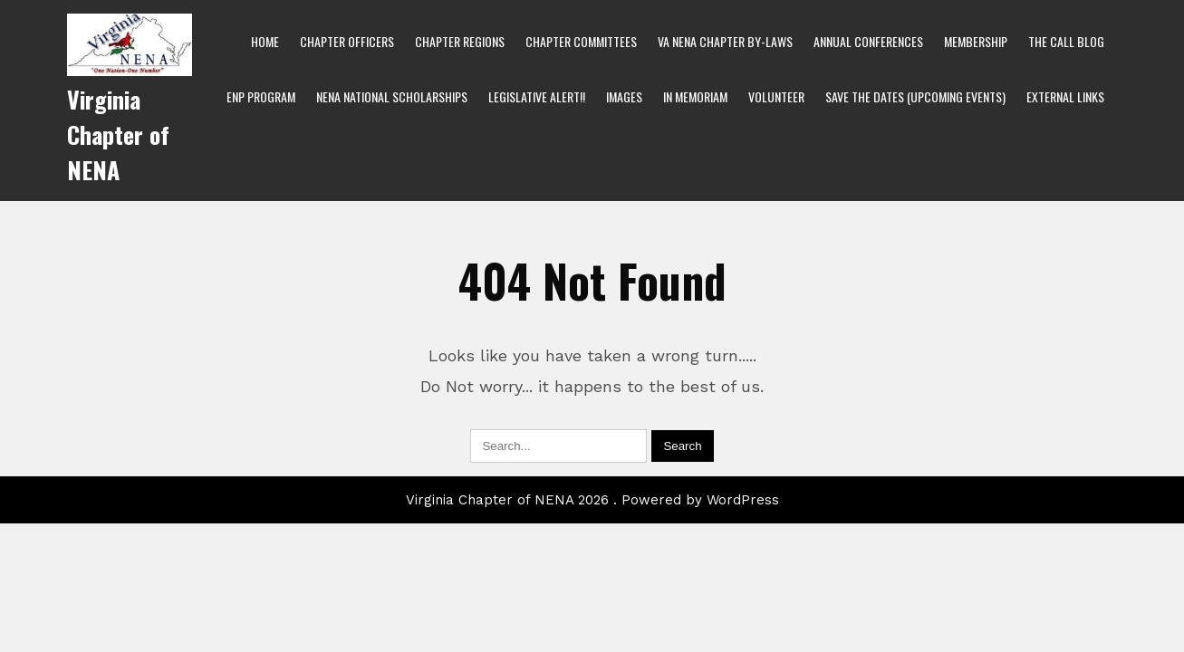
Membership (975, 41)
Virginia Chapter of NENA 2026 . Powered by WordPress (592, 500)
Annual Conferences (868, 41)
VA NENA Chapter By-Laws (725, 41)
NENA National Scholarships (391, 96)
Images (624, 96)
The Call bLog (1066, 41)
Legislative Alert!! (536, 96)
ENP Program (260, 96)
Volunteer (776, 96)
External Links (1065, 96)
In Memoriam (695, 96)
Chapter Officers (347, 41)
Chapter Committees (581, 41)
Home (265, 41)
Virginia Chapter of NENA (118, 134)
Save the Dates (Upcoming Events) (915, 96)
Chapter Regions (460, 41)
